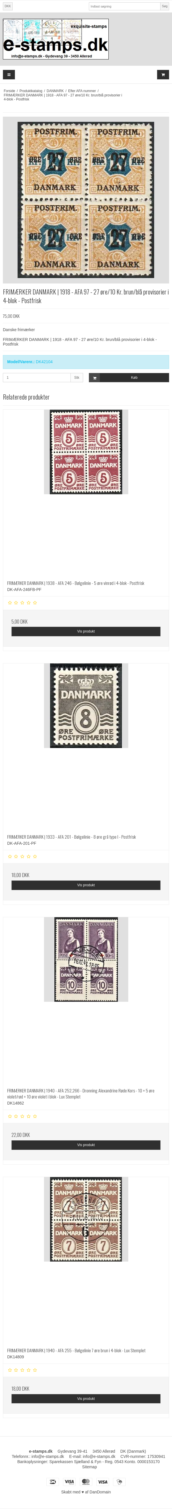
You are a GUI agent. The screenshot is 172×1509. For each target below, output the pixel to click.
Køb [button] (113, 377)
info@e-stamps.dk (99, 1456)
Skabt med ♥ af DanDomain (86, 1492)
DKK (8, 6)
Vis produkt (86, 631)
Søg (164, 6)
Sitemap (89, 1467)
